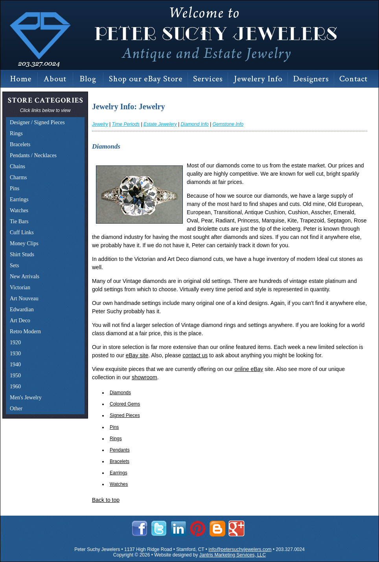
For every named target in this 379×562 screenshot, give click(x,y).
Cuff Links (22, 232)
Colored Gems (125, 404)
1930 (15, 353)
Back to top (106, 500)
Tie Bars (19, 221)
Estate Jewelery (160, 124)
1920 (15, 342)
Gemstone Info (228, 124)
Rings (16, 133)
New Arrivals (24, 276)
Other (16, 408)
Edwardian (22, 309)
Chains (17, 166)
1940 (15, 364)
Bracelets (20, 144)
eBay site (137, 355)
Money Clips (24, 243)
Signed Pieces (125, 415)
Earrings (19, 199)
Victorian (20, 287)
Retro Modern (25, 331)
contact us (195, 355)
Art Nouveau (24, 298)
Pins (14, 188)
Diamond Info (194, 124)
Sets (14, 265)
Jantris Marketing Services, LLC (232, 555)
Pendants (120, 450)
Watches (19, 210)
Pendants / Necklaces (33, 155)
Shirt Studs (22, 254)
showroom (144, 377)
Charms (18, 177)
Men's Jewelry (26, 397)
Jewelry (100, 124)
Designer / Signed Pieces (37, 122)
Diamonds (120, 392)
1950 (15, 375)
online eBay (248, 369)
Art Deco (20, 320)
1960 (15, 386)
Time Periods (126, 124)
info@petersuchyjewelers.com (239, 549)
